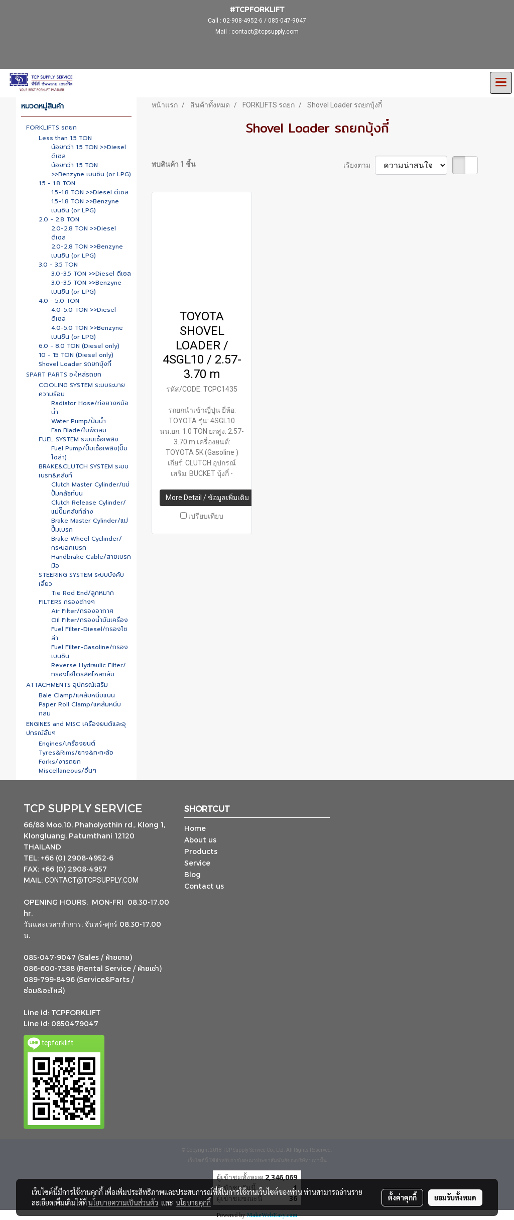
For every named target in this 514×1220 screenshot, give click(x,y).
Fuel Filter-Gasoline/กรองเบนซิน (89, 652)
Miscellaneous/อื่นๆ (67, 770)
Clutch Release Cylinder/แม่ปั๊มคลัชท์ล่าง (88, 507)
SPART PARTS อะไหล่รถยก (63, 374)
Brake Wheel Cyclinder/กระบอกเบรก (86, 543)
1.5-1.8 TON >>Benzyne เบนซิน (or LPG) (85, 206)
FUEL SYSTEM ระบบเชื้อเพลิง (78, 439)
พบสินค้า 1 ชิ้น (174, 164)
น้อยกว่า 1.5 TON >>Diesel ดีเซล (88, 152)
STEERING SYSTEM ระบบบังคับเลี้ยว (81, 579)
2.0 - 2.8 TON (59, 219)
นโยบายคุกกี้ (193, 1202)
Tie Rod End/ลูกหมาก (82, 592)
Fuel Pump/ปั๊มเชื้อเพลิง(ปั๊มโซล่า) (89, 453)
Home (195, 828)
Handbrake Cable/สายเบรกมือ (91, 561)
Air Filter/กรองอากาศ (82, 611)
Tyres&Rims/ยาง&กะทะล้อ (76, 752)
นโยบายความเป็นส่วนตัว (123, 1202)
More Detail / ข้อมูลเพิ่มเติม (207, 498)
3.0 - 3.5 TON (58, 264)
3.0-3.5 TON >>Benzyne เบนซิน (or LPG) (86, 287)
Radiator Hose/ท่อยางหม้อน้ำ (89, 408)
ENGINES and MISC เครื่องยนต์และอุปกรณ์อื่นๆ (76, 728)
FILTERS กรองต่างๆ (67, 601)
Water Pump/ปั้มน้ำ (78, 421)
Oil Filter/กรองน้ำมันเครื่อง (89, 620)
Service (197, 863)
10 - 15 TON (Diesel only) (76, 354)
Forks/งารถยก (60, 761)
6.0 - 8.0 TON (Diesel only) (79, 345)
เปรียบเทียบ (205, 516)
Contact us (204, 886)
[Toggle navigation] (501, 83)
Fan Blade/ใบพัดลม (78, 430)
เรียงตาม (359, 165)
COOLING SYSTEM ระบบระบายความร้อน (82, 390)
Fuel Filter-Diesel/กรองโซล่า (89, 634)
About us (200, 839)
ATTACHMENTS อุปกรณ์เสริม (67, 684)
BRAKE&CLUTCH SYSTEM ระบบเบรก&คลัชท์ (83, 471)
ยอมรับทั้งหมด (455, 1197)
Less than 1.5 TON (65, 138)
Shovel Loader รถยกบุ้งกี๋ (75, 364)
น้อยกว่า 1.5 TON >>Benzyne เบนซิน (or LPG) (91, 170)
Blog (192, 874)
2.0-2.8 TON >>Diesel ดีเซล (83, 233)
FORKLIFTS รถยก (51, 127)
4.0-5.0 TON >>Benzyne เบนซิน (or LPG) (87, 332)
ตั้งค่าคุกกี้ (402, 1197)
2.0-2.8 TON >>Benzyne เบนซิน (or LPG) (87, 251)
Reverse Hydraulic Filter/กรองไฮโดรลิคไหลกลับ (88, 670)
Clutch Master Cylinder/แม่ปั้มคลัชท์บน (90, 489)
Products (200, 851)
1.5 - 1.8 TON (57, 183)
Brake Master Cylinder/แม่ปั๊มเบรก (89, 525)
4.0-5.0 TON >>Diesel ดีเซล (83, 314)
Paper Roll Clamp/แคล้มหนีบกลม (80, 709)
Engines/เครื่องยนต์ (67, 743)
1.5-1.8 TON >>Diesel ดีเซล (89, 192)
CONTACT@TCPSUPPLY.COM (92, 880)
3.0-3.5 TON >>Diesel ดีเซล (91, 273)
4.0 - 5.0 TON (59, 300)
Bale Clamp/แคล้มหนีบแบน (77, 695)
